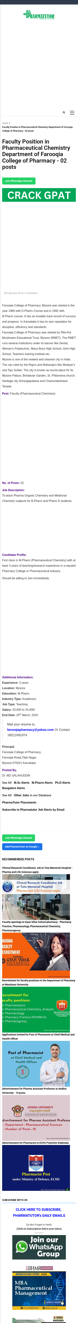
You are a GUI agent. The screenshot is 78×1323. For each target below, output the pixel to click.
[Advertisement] (39, 64)
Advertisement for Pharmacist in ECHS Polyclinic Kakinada (35, 1142)
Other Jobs (21, 795)
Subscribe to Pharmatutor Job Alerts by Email (33, 809)
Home (5, 123)
